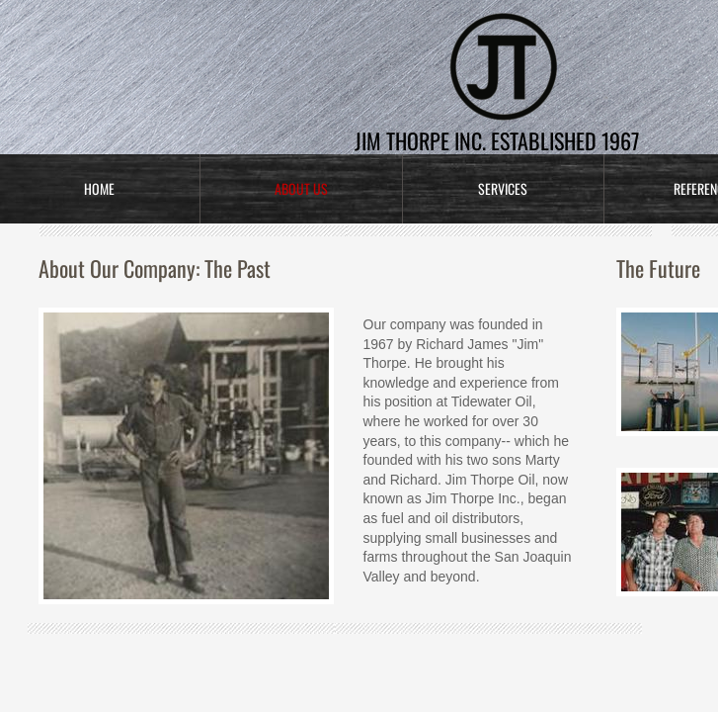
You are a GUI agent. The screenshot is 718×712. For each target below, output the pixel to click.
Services (502, 188)
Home (99, 188)
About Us (301, 188)
